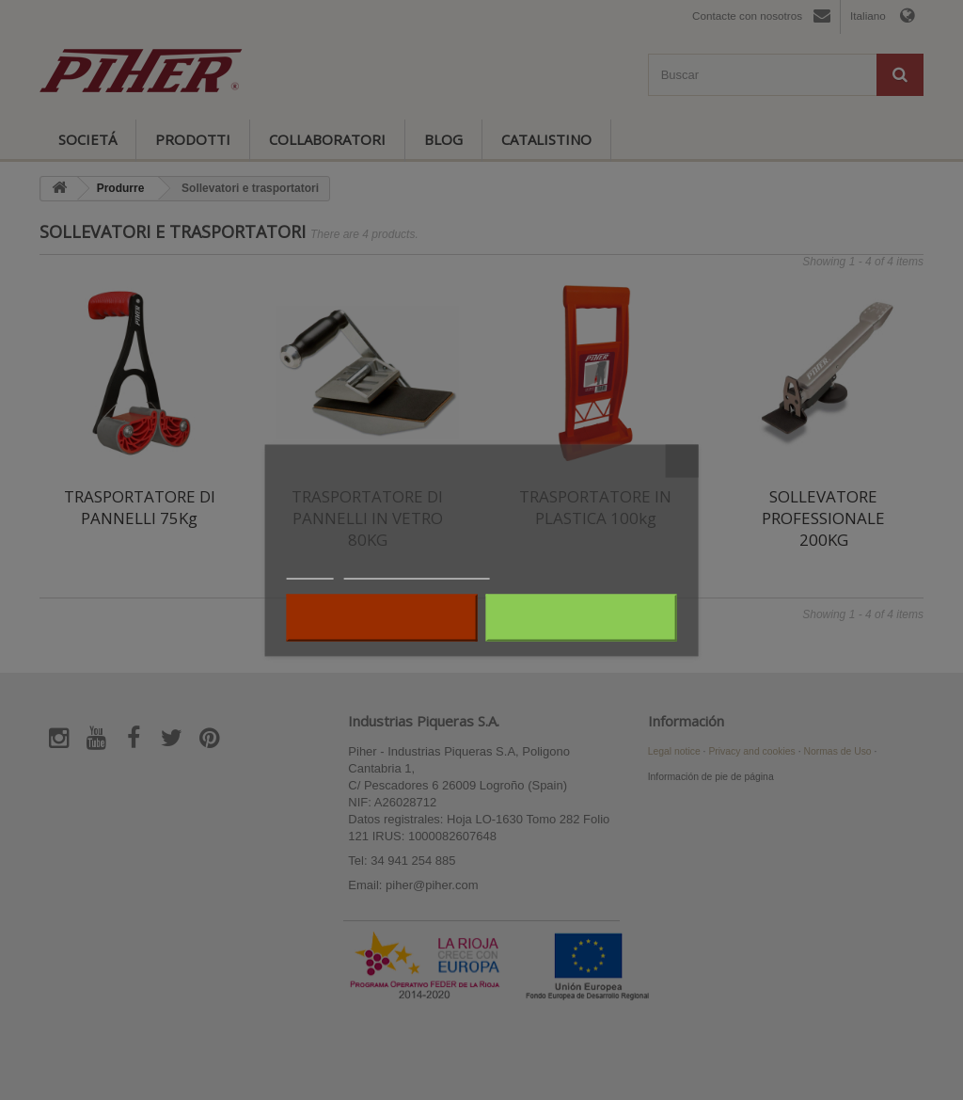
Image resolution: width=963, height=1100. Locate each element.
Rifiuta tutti (382, 617)
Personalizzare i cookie (416, 570)
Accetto (581, 617)
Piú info (310, 570)
